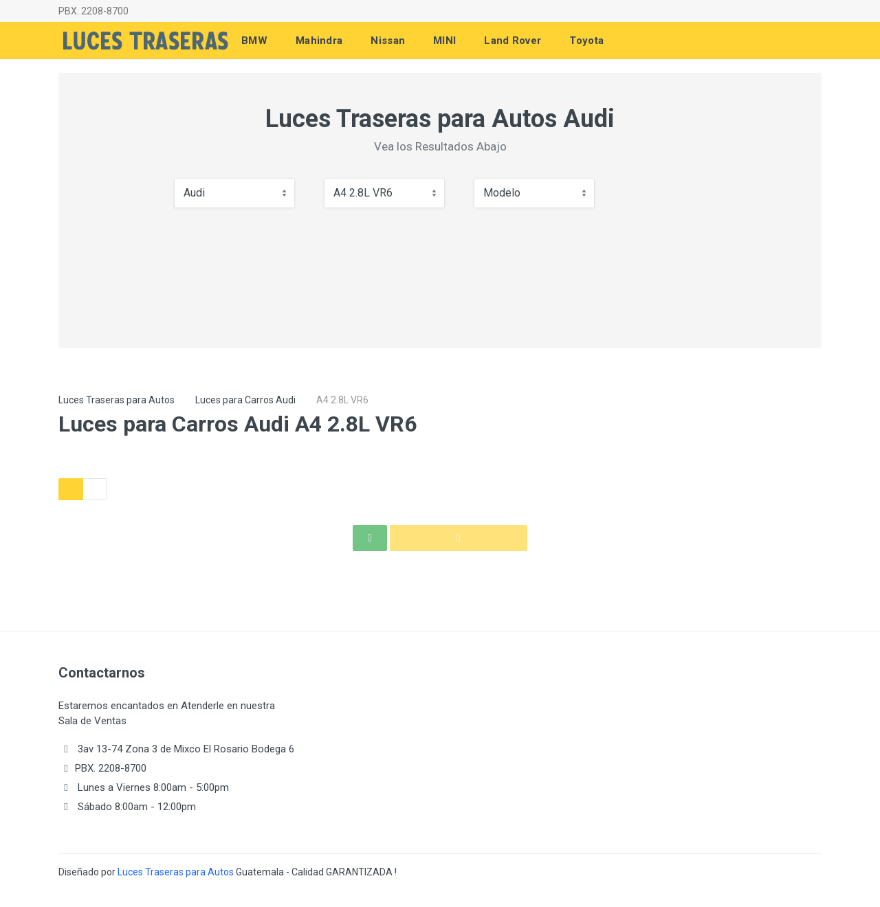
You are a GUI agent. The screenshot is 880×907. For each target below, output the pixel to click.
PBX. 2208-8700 (93, 11)
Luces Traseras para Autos (116, 399)
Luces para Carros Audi (245, 399)
